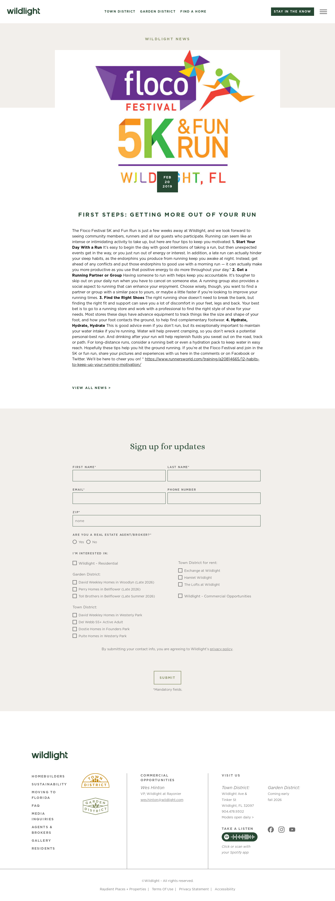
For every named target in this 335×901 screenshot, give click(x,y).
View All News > (91, 388)
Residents (43, 848)
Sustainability (49, 784)
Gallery (41, 840)
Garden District (157, 11)
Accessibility (225, 889)
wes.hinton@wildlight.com (162, 799)
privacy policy (221, 649)
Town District (119, 11)
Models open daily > (238, 817)
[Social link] (271, 830)
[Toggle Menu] (323, 11)
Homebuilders (48, 776)
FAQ (36, 805)
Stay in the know (292, 11)
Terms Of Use (162, 889)
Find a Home (193, 11)
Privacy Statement (194, 889)
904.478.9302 (233, 811)
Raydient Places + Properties (123, 889)
